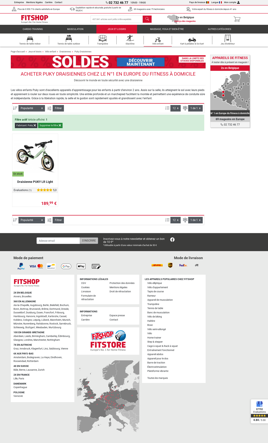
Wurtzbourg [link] (55, 327)
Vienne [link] (64, 348)
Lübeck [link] (45, 320)
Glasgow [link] (18, 339)
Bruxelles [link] (26, 296)
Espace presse (117, 315)
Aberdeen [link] (19, 336)
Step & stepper (155, 342)
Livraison (86, 291)
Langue (216, 2)
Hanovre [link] (30, 316)
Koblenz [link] (18, 320)
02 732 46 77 (230, 124)
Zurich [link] (41, 369)
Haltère (151, 321)
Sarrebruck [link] (65, 323)
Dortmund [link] (54, 309)
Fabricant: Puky (26, 127)
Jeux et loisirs (117, 31)
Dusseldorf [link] (19, 312)
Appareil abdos (155, 354)
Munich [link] (66, 320)
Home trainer (154, 337)
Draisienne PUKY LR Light (35, 184)
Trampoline (153, 304)
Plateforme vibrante (157, 371)
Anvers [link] (17, 296)
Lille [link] (16, 378)
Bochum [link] (64, 305)
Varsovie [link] (18, 396)
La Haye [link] (45, 357)
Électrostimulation (157, 367)
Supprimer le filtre (50, 127)
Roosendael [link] (20, 361)
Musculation (75, 31)
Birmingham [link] (38, 336)
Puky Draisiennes (83, 54)
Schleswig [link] (19, 327)
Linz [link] (46, 348)
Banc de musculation (158, 312)
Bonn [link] (16, 309)
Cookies (85, 287)
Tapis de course (155, 291)
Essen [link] (40, 312)
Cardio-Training (33, 31)
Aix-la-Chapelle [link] (21, 305)
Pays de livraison (199, 2)
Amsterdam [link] (20, 357)
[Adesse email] (58, 240)
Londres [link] (28, 339)
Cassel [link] (62, 316)
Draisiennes (65, 54)
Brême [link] (45, 309)
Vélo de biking (154, 316)
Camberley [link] (51, 336)
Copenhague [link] (20, 387)
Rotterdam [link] (32, 361)
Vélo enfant (50, 54)
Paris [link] (21, 378)
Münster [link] (18, 323)
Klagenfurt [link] (37, 348)
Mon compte (232, 2)
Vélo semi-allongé (156, 329)
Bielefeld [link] (54, 305)
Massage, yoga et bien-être (167, 31)
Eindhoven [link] (56, 357)
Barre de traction (156, 362)
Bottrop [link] (24, 309)
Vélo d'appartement (157, 287)
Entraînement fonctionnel (160, 350)
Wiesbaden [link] (42, 327)
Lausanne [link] (31, 369)
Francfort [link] (49, 312)
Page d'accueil (18, 54)
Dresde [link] (65, 309)
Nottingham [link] (53, 339)
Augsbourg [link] (36, 305)
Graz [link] (16, 348)
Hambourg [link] (19, 316)
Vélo (149, 333)
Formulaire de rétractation (88, 297)
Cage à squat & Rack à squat (162, 346)
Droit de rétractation (120, 291)
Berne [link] (22, 369)
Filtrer (58, 110)
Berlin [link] (46, 305)
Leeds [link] (28, 336)
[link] (230, 90)
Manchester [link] (40, 339)
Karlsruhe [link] (53, 316)
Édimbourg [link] (64, 336)
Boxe (150, 325)
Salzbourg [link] (54, 348)
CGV (83, 283)
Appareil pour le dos (157, 358)
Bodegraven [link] (33, 357)
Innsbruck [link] (25, 348)
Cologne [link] (27, 320)
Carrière (48, 2)
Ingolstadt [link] (41, 316)
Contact (58, 2)
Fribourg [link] (59, 312)
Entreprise (19, 2)
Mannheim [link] (55, 320)
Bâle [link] (16, 369)
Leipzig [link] (36, 320)
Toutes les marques (157, 378)
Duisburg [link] (31, 312)
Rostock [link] (53, 323)
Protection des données (122, 283)
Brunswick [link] (35, 309)
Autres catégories (219, 31)
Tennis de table (155, 308)
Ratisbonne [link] (42, 323)
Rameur (151, 295)
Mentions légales (34, 2)
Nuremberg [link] (29, 323)
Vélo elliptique (154, 283)
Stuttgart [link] (30, 327)
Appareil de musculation (160, 300)
